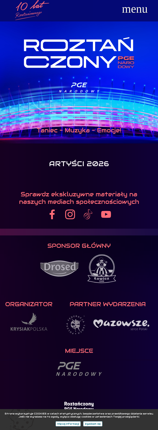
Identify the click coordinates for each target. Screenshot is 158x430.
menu (135, 9)
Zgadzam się (93, 423)
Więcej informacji (68, 423)
